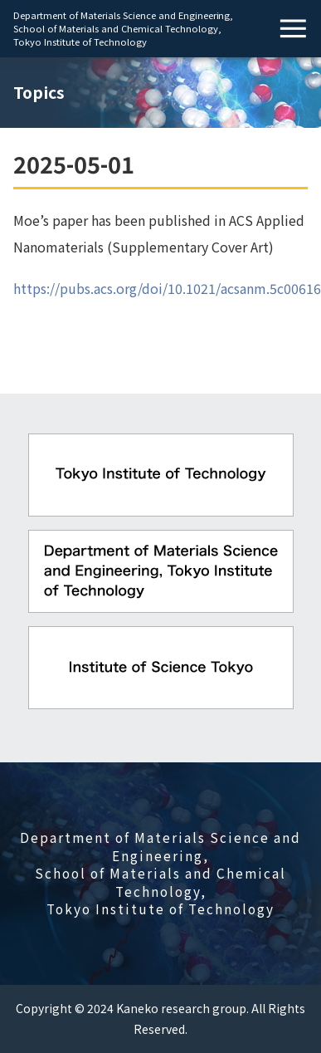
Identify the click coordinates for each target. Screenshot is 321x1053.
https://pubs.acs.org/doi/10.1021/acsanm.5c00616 (167, 288)
